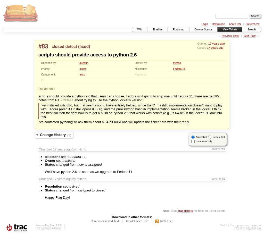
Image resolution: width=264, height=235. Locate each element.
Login (205, 24)
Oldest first (201, 137)
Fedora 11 (179, 69)
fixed (84, 46)
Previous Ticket (230, 36)
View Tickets (230, 29)
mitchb (177, 63)
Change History (55, 135)
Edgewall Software (50, 228)
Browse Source (203, 29)
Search (252, 29)
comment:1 (218, 148)
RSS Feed (167, 221)
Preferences (253, 24)
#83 (43, 46)
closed (58, 46)
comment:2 (218, 178)
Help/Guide (218, 24)
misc (82, 74)
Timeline (157, 29)
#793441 (67, 100)
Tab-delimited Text (137, 221)
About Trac (235, 24)
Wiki (139, 29)
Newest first (219, 137)
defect (71, 46)
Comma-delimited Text (105, 221)
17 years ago (216, 43)
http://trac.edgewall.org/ (248, 228)
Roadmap (178, 29)
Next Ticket (249, 36)
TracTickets (185, 210)
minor (82, 69)
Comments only (204, 141)
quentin (83, 63)
